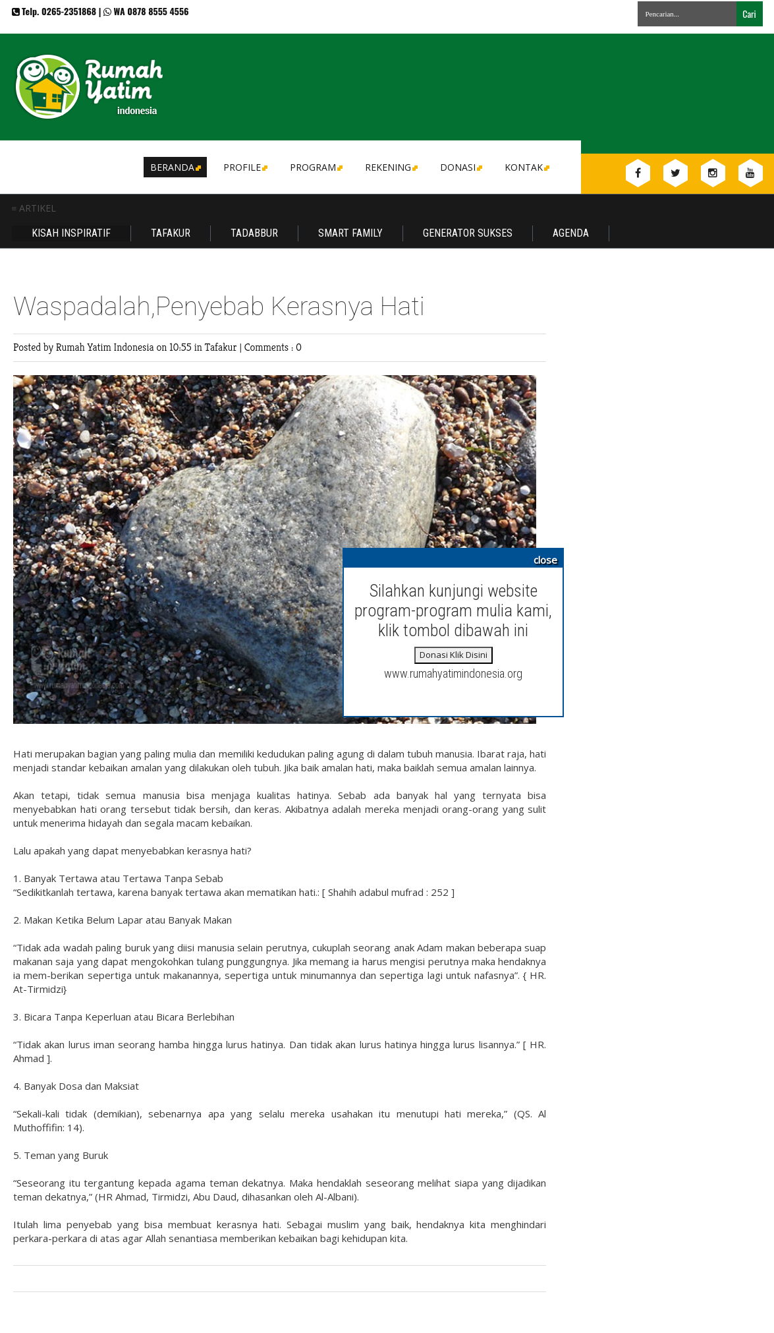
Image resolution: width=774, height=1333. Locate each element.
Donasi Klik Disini (453, 655)
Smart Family (350, 233)
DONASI (460, 167)
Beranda (174, 167)
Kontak (526, 167)
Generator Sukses (467, 233)
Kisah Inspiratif (71, 233)
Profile (244, 167)
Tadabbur (254, 233)
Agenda (571, 233)
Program (315, 167)
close (545, 559)
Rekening (390, 167)
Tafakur (170, 233)
